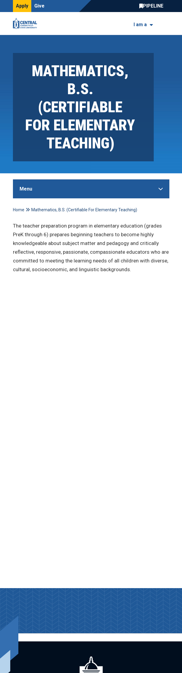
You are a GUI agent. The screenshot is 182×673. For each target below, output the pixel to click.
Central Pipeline (152, 6)
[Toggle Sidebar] (91, 188)
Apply (22, 6)
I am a (140, 24)
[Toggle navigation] (165, 24)
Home (18, 209)
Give (39, 6)
